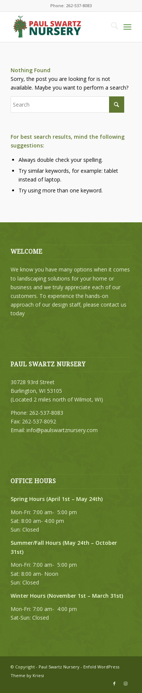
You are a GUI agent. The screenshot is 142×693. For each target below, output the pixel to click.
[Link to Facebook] (114, 683)
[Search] (110, 27)
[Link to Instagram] (125, 683)
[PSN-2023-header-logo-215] (59, 27)
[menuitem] (110, 27)
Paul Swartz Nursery (59, 667)
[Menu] (127, 27)
